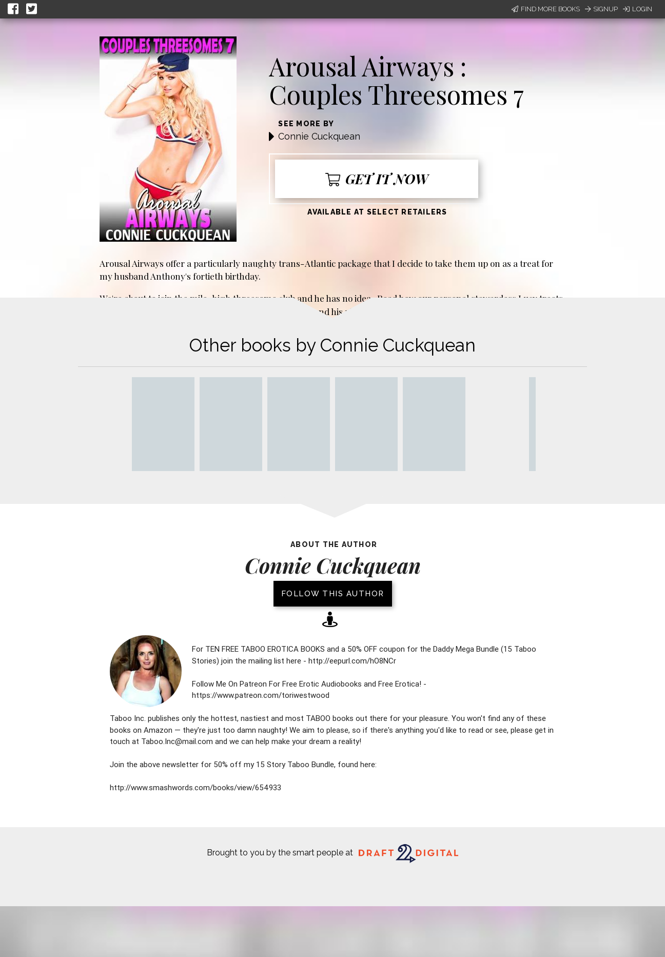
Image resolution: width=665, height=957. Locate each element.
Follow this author (332, 593)
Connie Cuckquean (319, 136)
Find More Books (546, 9)
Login (637, 9)
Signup (601, 9)
